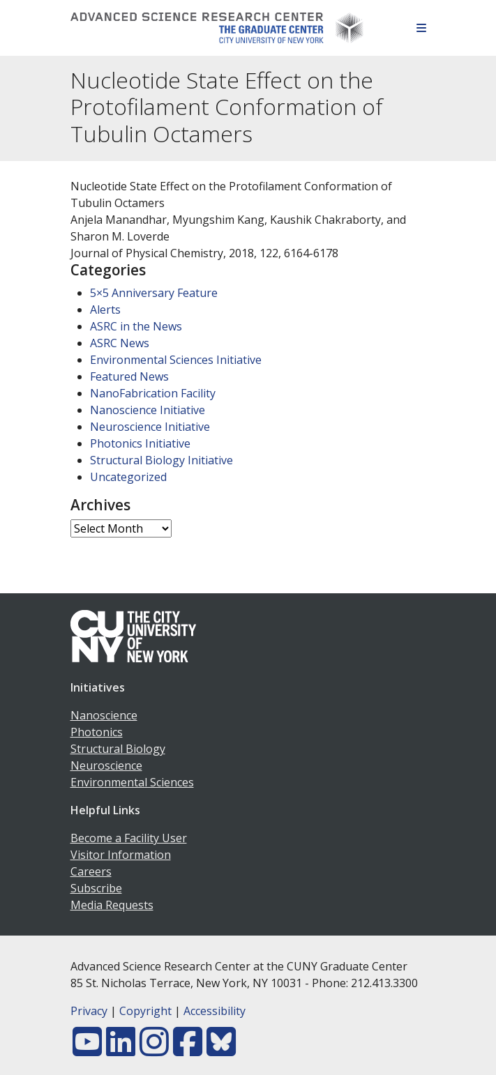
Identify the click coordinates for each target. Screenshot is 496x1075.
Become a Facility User (128, 838)
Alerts (105, 309)
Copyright (145, 1011)
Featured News (129, 376)
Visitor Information (120, 854)
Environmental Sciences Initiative (176, 359)
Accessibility (214, 1011)
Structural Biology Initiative (161, 460)
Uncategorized (128, 477)
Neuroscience (106, 765)
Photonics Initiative (140, 443)
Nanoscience (103, 715)
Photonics (96, 732)
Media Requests (111, 905)
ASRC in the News (136, 326)
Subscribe (96, 888)
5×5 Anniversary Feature (154, 292)
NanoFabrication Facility (153, 393)
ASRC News (119, 343)
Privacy (88, 1011)
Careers (91, 871)
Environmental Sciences (132, 782)
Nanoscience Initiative (147, 410)
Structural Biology (117, 748)
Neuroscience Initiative (150, 426)
